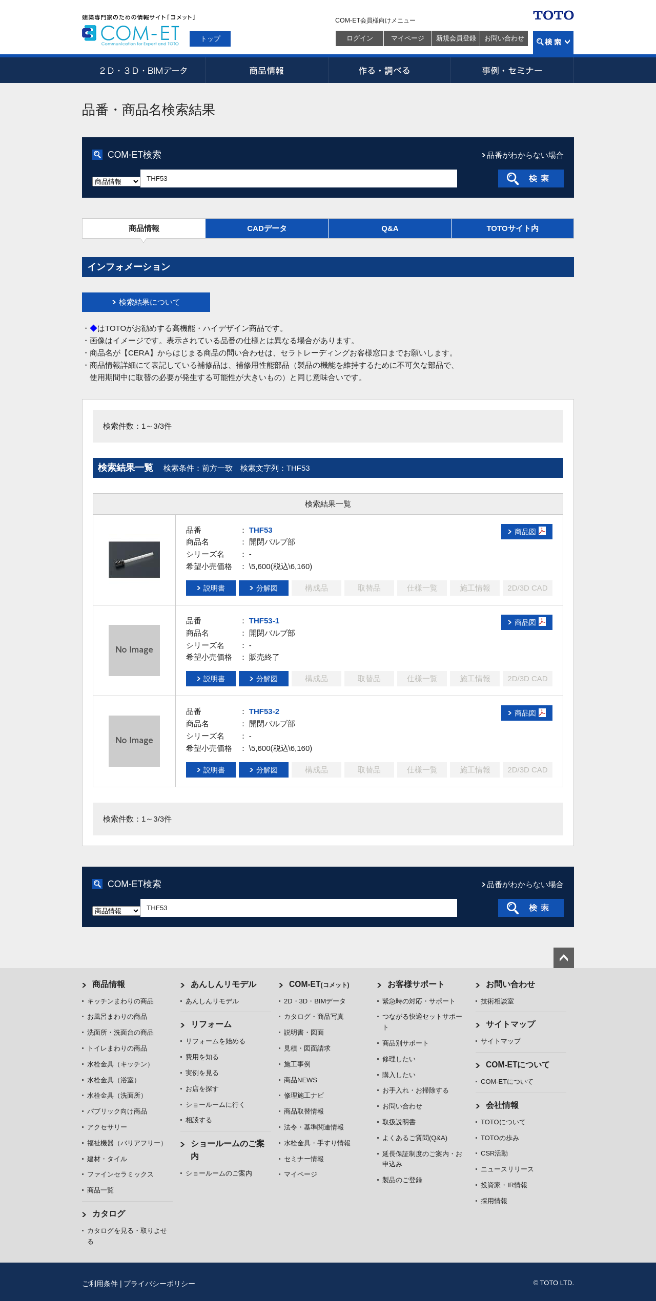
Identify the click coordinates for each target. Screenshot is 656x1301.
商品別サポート (405, 1043)
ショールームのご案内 (219, 1173)
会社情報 (502, 1105)
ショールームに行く (215, 1104)
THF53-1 (264, 620)
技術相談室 (497, 1001)
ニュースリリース (507, 1169)
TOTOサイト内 (512, 228)
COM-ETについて (518, 1064)
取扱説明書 (399, 1122)
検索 (553, 42)
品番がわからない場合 (525, 155)
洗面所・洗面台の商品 (120, 1032)
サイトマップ (510, 1024)
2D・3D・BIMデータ (143, 70)
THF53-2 (264, 711)
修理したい (399, 1059)
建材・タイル (107, 1159)
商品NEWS (300, 1080)
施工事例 (297, 1064)
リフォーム (211, 1024)
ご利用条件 (100, 1283)
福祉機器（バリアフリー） (127, 1143)
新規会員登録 (456, 38)
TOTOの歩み (500, 1138)
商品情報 (266, 70)
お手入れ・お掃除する (415, 1090)
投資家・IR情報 (504, 1185)
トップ (210, 39)
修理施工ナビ (304, 1095)
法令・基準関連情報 (314, 1127)
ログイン (359, 38)
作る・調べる (389, 70)
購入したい (399, 1075)
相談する (199, 1120)
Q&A (389, 228)
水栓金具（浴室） (113, 1080)
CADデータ (267, 228)
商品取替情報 (304, 1111)
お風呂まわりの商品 (117, 1016)
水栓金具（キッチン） (120, 1064)
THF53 (261, 530)
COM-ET (319, 984)
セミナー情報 (304, 1159)
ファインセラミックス (120, 1174)
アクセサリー (107, 1127)
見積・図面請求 (307, 1048)
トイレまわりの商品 (117, 1048)
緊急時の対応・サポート (419, 1001)
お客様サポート (416, 984)
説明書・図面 (304, 1032)
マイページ (407, 38)
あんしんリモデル (223, 984)
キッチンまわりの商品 (120, 1001)
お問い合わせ (504, 38)
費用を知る (202, 1057)
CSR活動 (494, 1153)
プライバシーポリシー (159, 1283)
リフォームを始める (215, 1041)
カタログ (108, 1213)
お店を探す (202, 1089)
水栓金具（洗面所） (117, 1095)
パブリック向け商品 (117, 1111)
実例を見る (202, 1073)
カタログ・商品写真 (314, 1016)
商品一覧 (100, 1190)
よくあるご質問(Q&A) (414, 1138)
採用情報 (494, 1201)
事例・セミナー (512, 70)
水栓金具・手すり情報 (317, 1143)
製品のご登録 (402, 1180)
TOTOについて (503, 1122)
